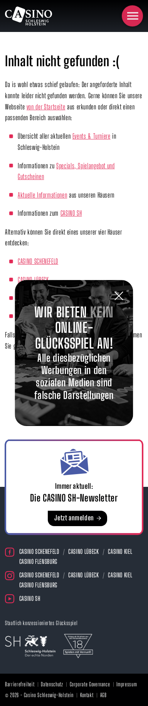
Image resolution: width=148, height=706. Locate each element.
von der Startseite (46, 107)
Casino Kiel (120, 551)
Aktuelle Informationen (42, 195)
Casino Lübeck (83, 551)
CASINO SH (71, 213)
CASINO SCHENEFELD (38, 261)
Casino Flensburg (38, 561)
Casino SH (29, 598)
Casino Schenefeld (39, 551)
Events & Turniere (91, 136)
